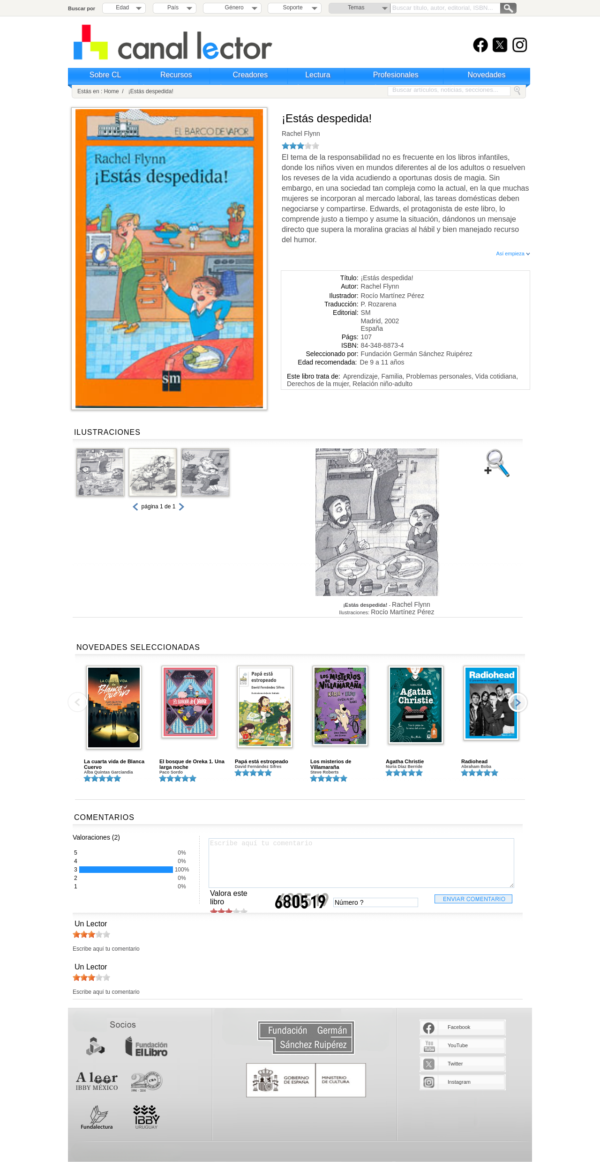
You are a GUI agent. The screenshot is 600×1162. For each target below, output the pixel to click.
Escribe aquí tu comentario (361, 863)
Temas (356, 7)
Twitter (455, 1063)
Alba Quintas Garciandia (108, 772)
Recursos (176, 75)
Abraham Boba (476, 766)
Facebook (459, 1027)
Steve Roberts (324, 772)
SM (366, 312)
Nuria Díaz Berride (404, 766)
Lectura (317, 75)
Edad (122, 7)
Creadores (250, 75)
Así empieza (513, 253)
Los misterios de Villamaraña (330, 764)
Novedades (487, 75)
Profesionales (396, 75)
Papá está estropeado (261, 761)
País (173, 7)
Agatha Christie (405, 761)
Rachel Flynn (301, 133)
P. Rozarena (379, 304)
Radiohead (474, 761)
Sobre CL (105, 75)
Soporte (293, 7)
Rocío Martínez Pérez (392, 295)
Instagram (459, 1082)
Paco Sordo (171, 772)
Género (233, 7)
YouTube (458, 1045)
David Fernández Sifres (258, 766)
